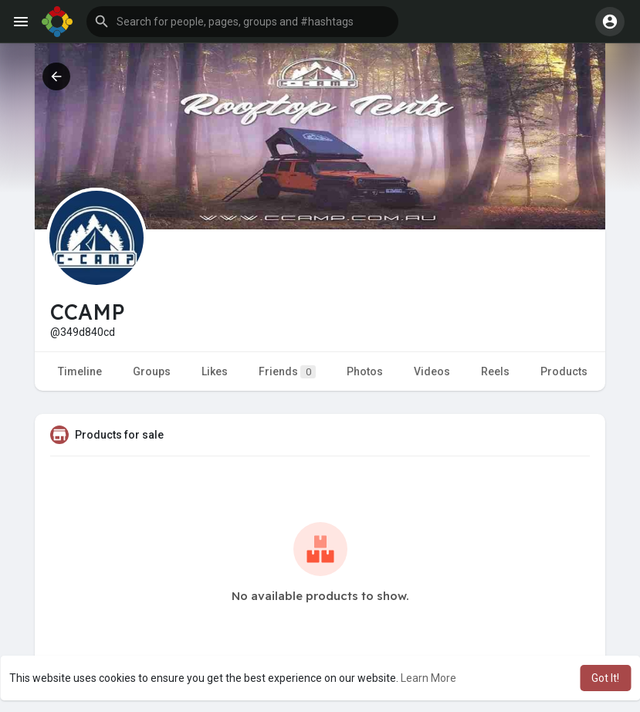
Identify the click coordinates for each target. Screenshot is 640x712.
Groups (152, 371)
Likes (214, 371)
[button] (242, 21)
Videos (432, 371)
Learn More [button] (428, 678)
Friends (287, 371)
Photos (365, 371)
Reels (495, 371)
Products (564, 371)
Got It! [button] (605, 678)
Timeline (80, 371)
